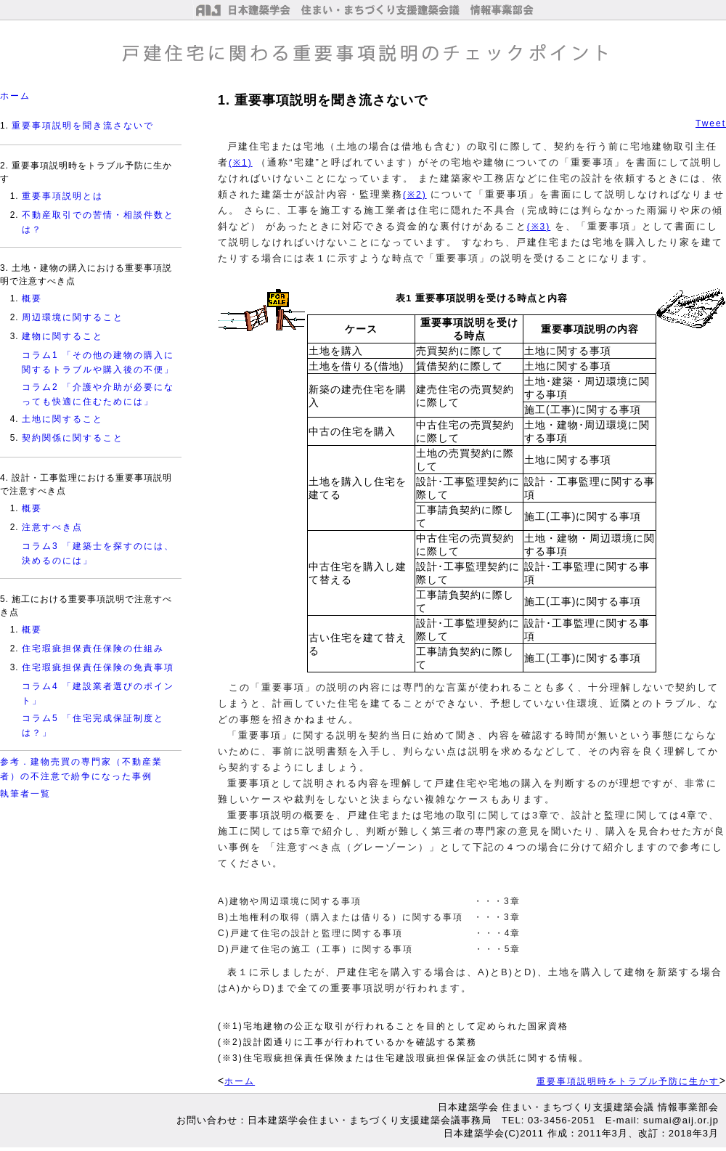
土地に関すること (62, 419)
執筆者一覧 (25, 794)
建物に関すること (62, 336)
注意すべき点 (52, 527)
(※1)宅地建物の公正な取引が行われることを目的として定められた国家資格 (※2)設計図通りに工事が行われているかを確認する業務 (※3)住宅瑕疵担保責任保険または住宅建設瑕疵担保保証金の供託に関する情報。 (403, 1042)
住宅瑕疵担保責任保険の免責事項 (98, 667)
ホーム (15, 96)
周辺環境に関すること (72, 317)
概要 (32, 298)
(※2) (415, 195)
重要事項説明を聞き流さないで (83, 126)
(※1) (241, 163)
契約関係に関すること (72, 438)
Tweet (711, 123)
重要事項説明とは (62, 196)
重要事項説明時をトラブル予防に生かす (628, 1081)
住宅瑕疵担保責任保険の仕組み (93, 648)
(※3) (539, 226)
